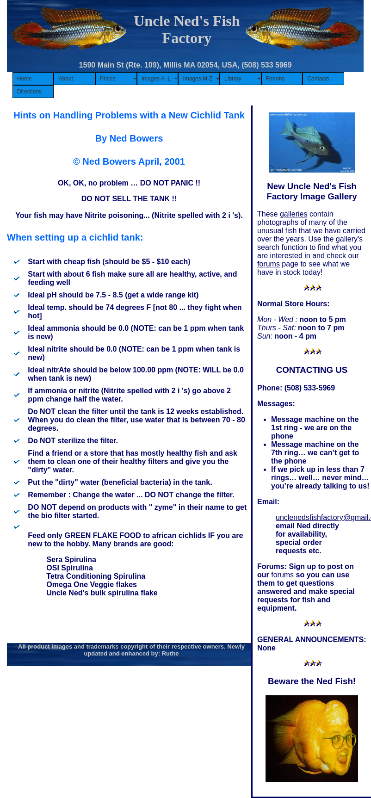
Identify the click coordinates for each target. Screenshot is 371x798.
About (65, 78)
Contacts (318, 78)
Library (232, 78)
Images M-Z (197, 78)
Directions (29, 91)
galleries (294, 214)
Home (24, 78)
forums (268, 264)
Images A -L (156, 78)
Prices (107, 78)
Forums (275, 78)
